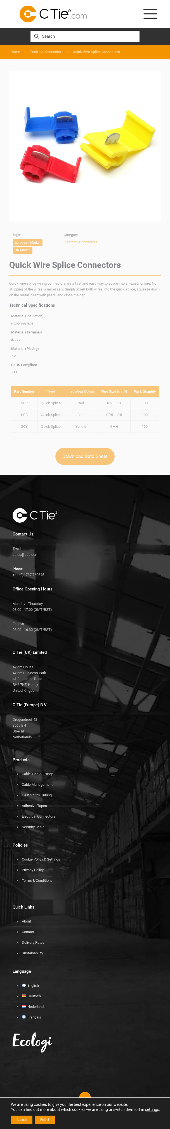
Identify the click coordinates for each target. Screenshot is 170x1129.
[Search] (85, 36)
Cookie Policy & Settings (41, 859)
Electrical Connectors (46, 52)
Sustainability (32, 953)
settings (152, 1109)
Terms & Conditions (37, 880)
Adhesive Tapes (34, 806)
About (26, 921)
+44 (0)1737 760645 (28, 575)
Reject (44, 1120)
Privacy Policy (33, 870)
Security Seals (33, 827)
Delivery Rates (33, 942)
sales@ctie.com (25, 555)
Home (15, 52)
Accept (21, 1120)
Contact (28, 932)
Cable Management (37, 784)
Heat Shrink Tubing (37, 795)
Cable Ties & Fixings (38, 774)
